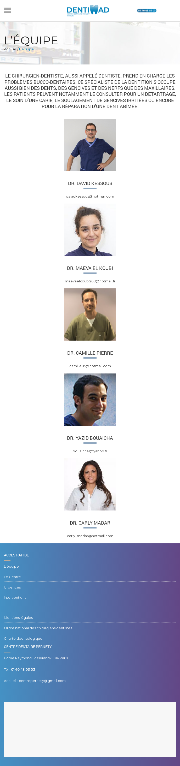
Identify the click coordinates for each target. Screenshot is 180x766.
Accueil (10, 49)
